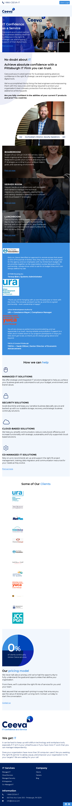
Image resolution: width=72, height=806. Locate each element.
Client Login (64, 3)
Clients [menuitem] (38, 772)
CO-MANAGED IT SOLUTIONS (19, 454)
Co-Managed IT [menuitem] (7, 785)
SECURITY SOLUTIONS (15, 402)
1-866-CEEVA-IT (12, 2)
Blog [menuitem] (37, 778)
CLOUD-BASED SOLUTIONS (18, 428)
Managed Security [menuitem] (8, 778)
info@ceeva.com (13, 801)
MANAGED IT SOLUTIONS (17, 376)
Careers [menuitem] (39, 775)
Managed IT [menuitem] (6, 772)
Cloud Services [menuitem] (7, 775)
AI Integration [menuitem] (7, 781)
